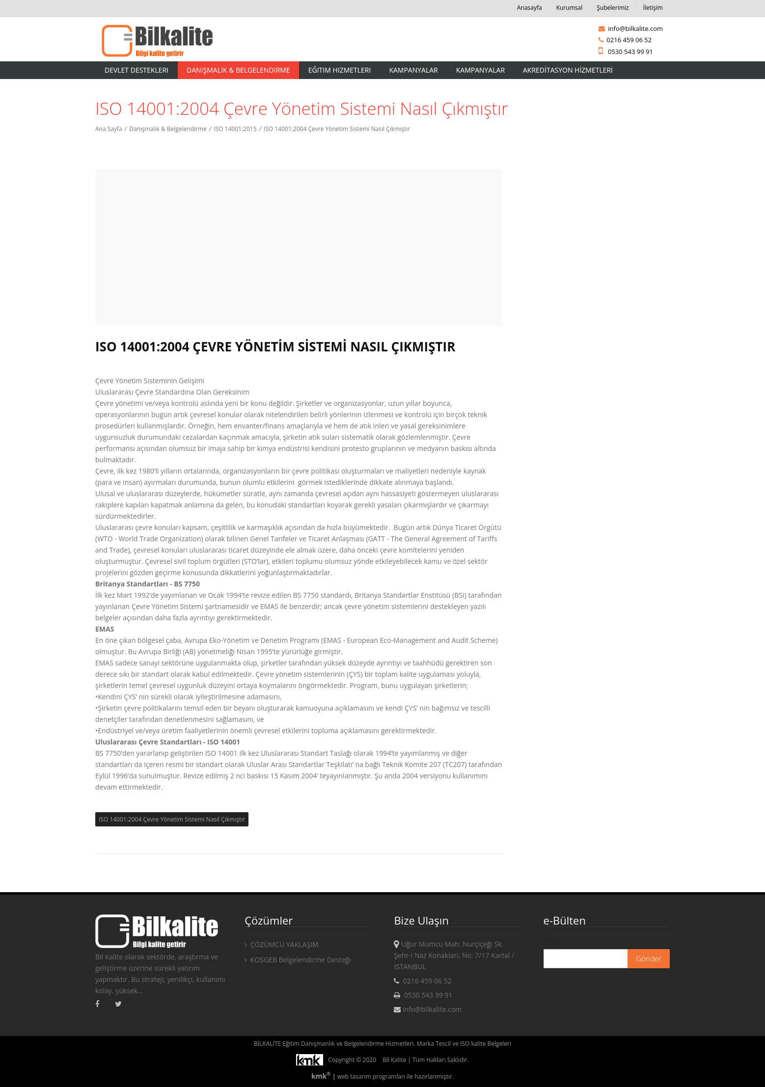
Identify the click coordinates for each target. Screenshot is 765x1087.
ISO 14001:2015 (235, 129)
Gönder (648, 958)
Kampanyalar (413, 70)
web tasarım (354, 1076)
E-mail (553, 941)
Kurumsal (569, 7)
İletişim (653, 7)
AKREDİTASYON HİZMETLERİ (568, 70)
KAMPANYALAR (480, 70)
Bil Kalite (394, 1060)
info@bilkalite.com (631, 28)
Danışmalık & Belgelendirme (238, 70)
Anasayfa (529, 7)
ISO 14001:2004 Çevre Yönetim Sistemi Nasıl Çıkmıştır (337, 129)
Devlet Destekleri (136, 70)
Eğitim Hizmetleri (339, 70)
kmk (321, 1076)
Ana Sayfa (108, 129)
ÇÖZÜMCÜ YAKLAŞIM (281, 944)
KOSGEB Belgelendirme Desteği (298, 959)
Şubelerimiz (612, 7)
